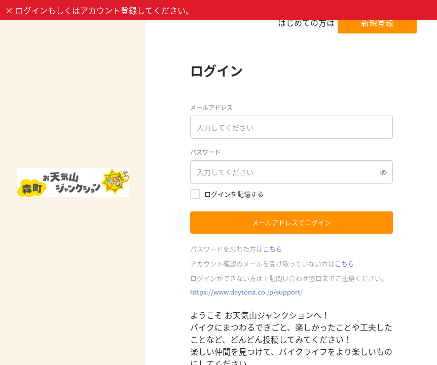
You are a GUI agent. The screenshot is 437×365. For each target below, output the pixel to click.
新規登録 (377, 22)
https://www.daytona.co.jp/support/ (246, 292)
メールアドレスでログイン (291, 222)
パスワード (205, 152)
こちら (272, 248)
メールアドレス (211, 107)
